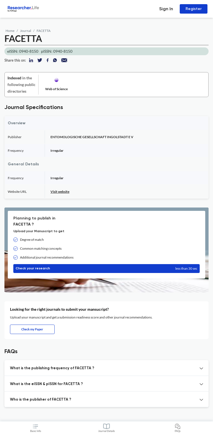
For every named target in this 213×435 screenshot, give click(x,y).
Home (10, 31)
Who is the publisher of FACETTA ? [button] (40, 399)
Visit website (59, 191)
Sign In (166, 8)
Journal (25, 31)
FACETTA (43, 31)
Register (194, 8)
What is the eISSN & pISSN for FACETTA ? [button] (46, 384)
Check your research (106, 268)
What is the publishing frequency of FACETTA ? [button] (52, 368)
